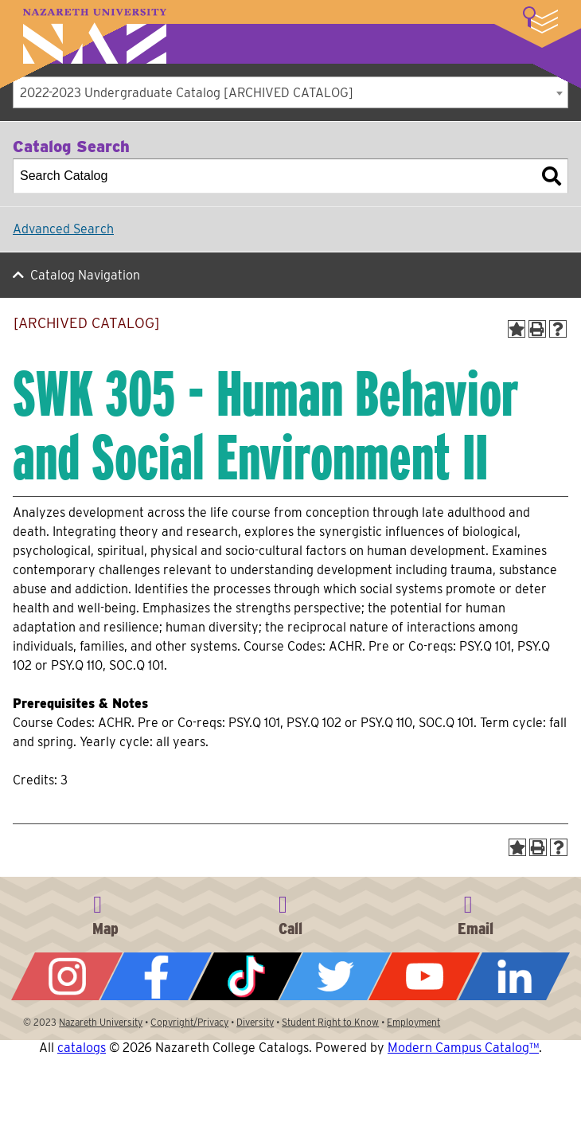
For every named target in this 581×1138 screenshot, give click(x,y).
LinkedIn (514, 976)
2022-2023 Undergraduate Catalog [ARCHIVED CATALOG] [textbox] (186, 92)
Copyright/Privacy (189, 1022)
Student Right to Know (330, 1022)
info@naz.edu (476, 913)
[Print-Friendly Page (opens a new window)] (537, 329)
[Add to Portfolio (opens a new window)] (516, 329)
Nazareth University (94, 36)
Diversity (255, 1022)
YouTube (424, 976)
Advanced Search (63, 229)
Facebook (156, 976)
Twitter (335, 976)
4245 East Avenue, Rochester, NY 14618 (105, 913)
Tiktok (246, 976)
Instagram (67, 976)
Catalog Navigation (85, 275)
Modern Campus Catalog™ (463, 1047)
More (540, 19)
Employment (413, 1022)
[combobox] (290, 92)
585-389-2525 (290, 913)
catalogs (81, 1047)
